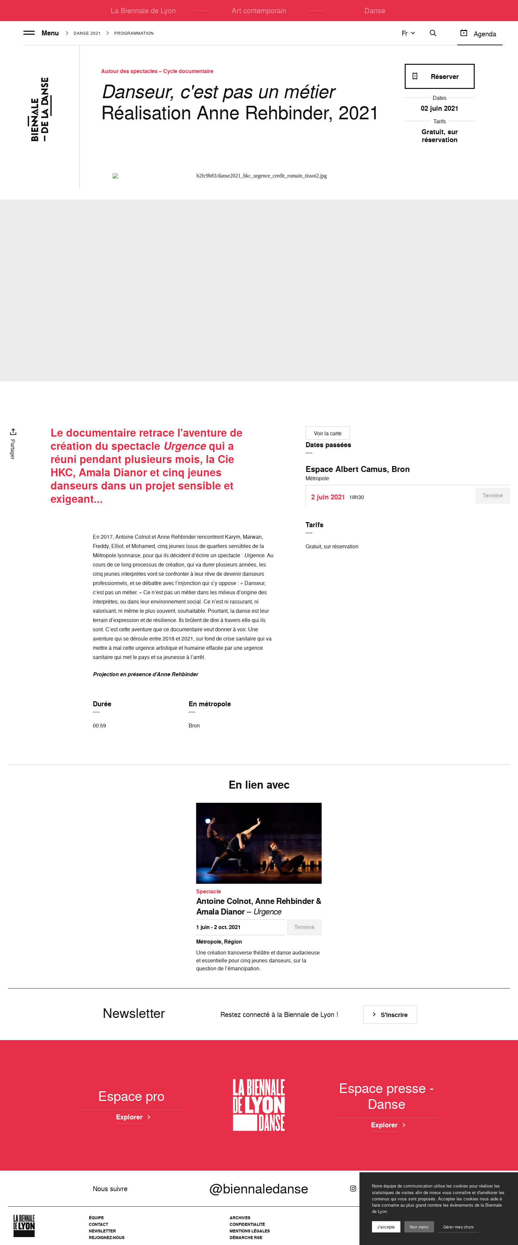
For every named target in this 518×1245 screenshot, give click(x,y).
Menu (41, 33)
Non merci (419, 1227)
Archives (240, 1218)
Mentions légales (250, 1231)
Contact (98, 1224)
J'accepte (386, 1227)
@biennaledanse (258, 1188)
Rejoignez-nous (107, 1237)
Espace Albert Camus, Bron (358, 469)
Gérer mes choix (458, 1227)
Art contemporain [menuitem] (259, 10)
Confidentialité (247, 1224)
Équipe (96, 1218)
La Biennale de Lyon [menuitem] (143, 10)
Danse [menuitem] (374, 10)
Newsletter (102, 1231)
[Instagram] (353, 1188)
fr (409, 33)
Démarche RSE (246, 1237)
